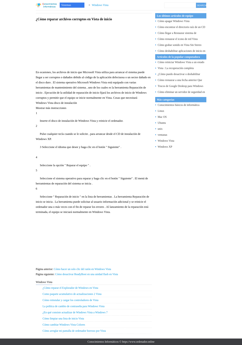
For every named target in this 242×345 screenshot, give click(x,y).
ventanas (162, 134)
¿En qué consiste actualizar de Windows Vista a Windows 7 (75, 312)
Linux (161, 110)
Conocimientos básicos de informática (179, 104)
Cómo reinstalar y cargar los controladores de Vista (71, 300)
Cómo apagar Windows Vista (174, 21)
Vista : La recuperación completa (176, 68)
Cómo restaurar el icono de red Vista (178, 39)
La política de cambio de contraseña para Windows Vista (74, 306)
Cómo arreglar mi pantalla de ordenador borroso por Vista (74, 330)
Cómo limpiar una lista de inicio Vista (63, 318)
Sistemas (66, 5)
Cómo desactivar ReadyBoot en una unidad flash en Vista (87, 274)
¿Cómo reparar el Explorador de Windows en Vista (70, 287)
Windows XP (165, 146)
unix (160, 128)
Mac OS (162, 116)
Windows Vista (100, 5)
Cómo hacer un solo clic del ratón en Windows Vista (83, 269)
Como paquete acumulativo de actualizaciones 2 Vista (72, 293)
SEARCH (201, 5)
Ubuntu (162, 122)
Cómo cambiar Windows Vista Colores (64, 324)
